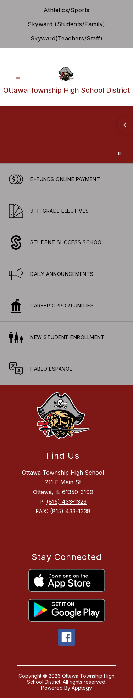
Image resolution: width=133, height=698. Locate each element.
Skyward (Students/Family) (66, 24)
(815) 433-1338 (70, 511)
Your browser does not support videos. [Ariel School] (66, 134)
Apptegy (82, 688)
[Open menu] (18, 77)
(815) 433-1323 (66, 501)
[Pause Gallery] (119, 153)
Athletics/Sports (67, 9)
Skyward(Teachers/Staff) (67, 38)
